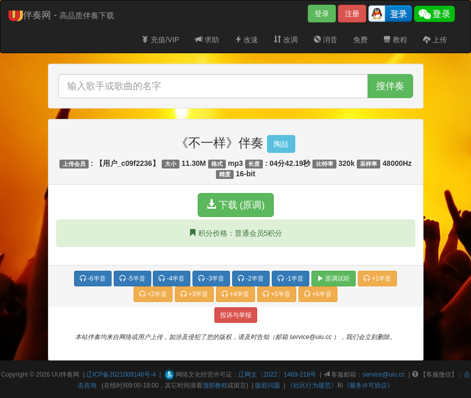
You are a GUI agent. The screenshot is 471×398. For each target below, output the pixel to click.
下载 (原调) (236, 204)
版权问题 (267, 385)
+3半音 (194, 294)
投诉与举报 (235, 315)
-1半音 (290, 278)
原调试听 (333, 278)
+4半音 (235, 294)
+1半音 (377, 278)
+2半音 (153, 294)
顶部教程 (214, 385)
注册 (352, 13)
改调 (286, 39)
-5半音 (132, 278)
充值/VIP (160, 39)
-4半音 (172, 278)
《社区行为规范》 (312, 385)
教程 (395, 39)
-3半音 (211, 278)
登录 (322, 13)
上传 (435, 39)
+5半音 (277, 294)
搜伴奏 (390, 86)
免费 (360, 39)
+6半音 (318, 294)
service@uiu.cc (384, 374)
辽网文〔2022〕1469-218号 (277, 374)
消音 (325, 39)
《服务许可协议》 (368, 385)
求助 (207, 39)
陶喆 (281, 144)
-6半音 (93, 278)
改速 (247, 39)
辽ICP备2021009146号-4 (120, 374)
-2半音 (251, 278)
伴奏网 (70, 374)
